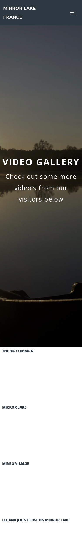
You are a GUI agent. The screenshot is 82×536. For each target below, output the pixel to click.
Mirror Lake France (19, 13)
